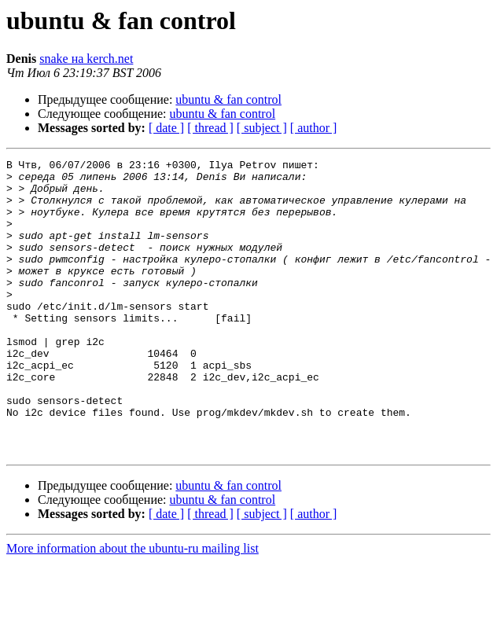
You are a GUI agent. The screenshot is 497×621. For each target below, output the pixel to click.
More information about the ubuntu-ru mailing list (132, 607)
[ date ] (166, 127)
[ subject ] (262, 127)
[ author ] (313, 127)
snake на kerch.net (86, 58)
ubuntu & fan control (228, 99)
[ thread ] (210, 127)
